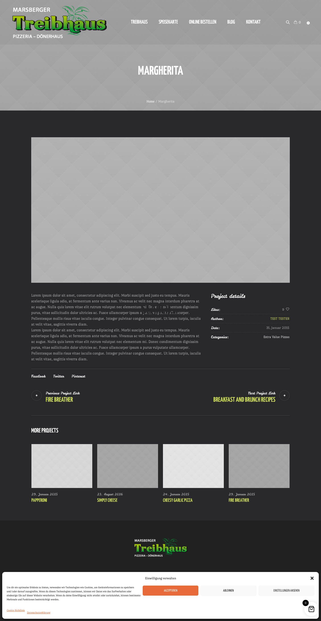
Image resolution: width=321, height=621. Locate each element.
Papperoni (39, 500)
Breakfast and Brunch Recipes (244, 400)
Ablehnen (228, 590)
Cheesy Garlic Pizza (178, 500)
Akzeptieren (170, 590)
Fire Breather (59, 400)
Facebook (38, 376)
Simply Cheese (107, 500)
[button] (312, 578)
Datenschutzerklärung (38, 612)
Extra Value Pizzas (276, 337)
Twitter (58, 376)
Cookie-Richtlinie (16, 610)
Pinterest (78, 376)
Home (150, 101)
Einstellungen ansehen (287, 590)
